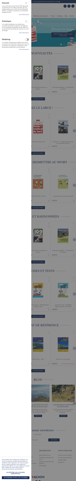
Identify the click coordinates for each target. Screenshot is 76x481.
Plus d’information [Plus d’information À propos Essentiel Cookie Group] (24, 14)
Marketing (27, 39)
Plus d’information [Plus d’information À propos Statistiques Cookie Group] (24, 32)
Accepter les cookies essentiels (15, 473)
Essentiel (27, 3)
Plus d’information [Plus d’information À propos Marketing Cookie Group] (24, 49)
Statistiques (27, 21)
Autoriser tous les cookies (16, 477)
